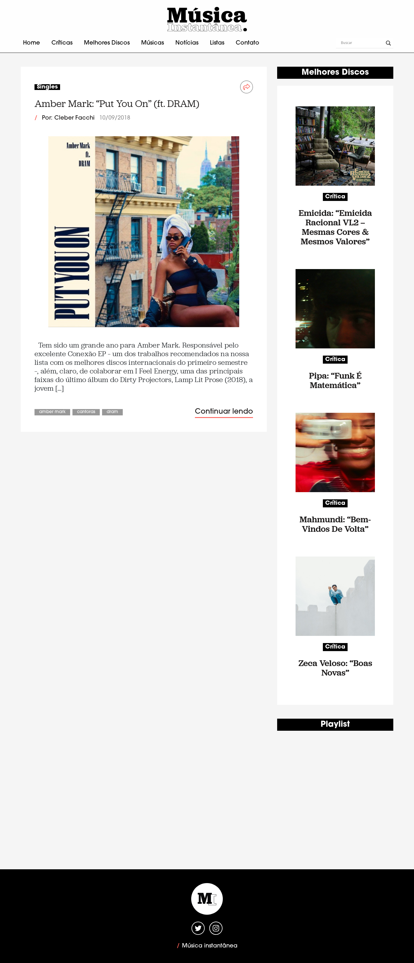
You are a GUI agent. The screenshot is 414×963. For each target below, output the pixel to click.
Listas (217, 43)
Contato (247, 43)
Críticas (61, 43)
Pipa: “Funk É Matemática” (335, 380)
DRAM (112, 412)
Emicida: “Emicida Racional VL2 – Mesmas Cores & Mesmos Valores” (335, 227)
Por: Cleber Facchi (68, 118)
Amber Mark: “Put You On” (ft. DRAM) (116, 103)
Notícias (186, 43)
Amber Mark (52, 412)
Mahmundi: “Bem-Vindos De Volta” (335, 524)
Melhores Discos (107, 43)
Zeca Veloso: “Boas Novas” (335, 667)
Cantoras (86, 412)
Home (31, 43)
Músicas (152, 43)
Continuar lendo (224, 411)
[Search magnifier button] (388, 43)
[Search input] (362, 43)
